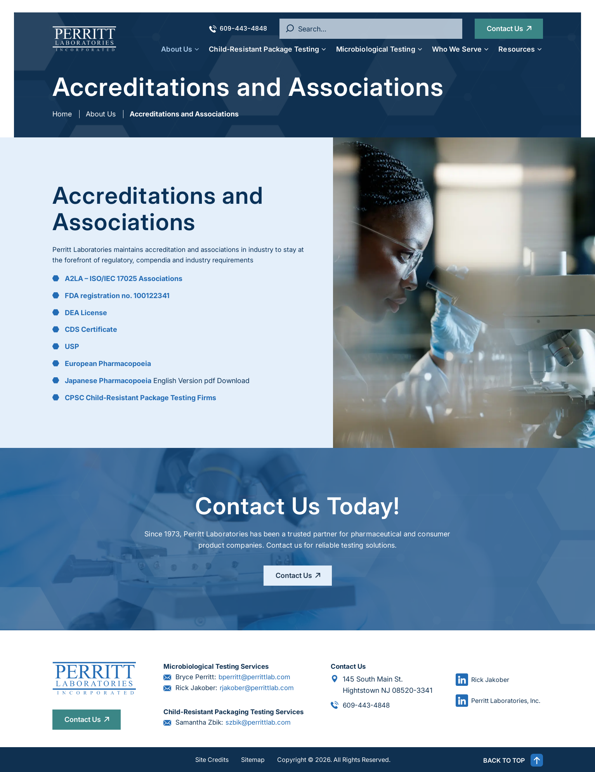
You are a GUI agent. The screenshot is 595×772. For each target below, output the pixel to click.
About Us (101, 114)
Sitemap (253, 759)
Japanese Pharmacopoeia (108, 380)
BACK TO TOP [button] (513, 760)
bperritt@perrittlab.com (254, 677)
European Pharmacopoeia (108, 363)
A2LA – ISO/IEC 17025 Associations (123, 278)
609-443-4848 (238, 28)
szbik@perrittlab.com (258, 722)
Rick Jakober (482, 680)
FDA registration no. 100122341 (117, 295)
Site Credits (212, 759)
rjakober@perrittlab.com (257, 688)
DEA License (86, 313)
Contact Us (505, 28)
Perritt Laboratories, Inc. (498, 701)
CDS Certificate (91, 329)
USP (72, 346)
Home (62, 114)
